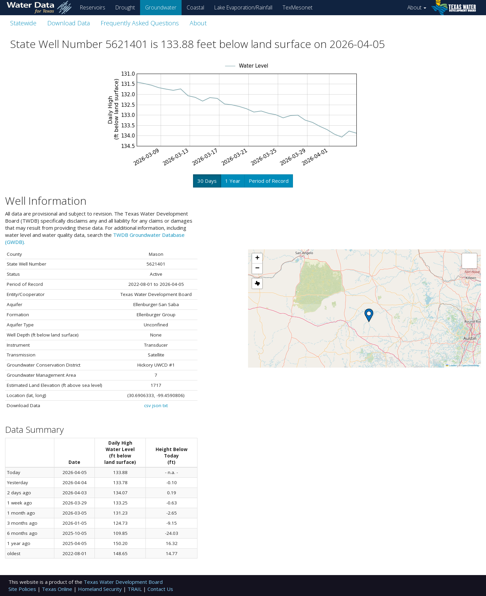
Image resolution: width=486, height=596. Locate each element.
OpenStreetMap (470, 365)
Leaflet (451, 365)
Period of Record (269, 180)
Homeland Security (100, 589)
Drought (125, 7)
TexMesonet (297, 7)
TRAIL (135, 589)
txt (165, 405)
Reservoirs (92, 7)
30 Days (207, 180)
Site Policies (22, 589)
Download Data (68, 23)
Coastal (195, 7)
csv (147, 405)
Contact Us (160, 589)
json (156, 405)
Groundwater (161, 7)
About (416, 7)
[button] (368, 315)
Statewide (23, 23)
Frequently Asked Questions (140, 23)
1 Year (232, 180)
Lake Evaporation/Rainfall (243, 7)
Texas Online (58, 589)
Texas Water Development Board (123, 581)
